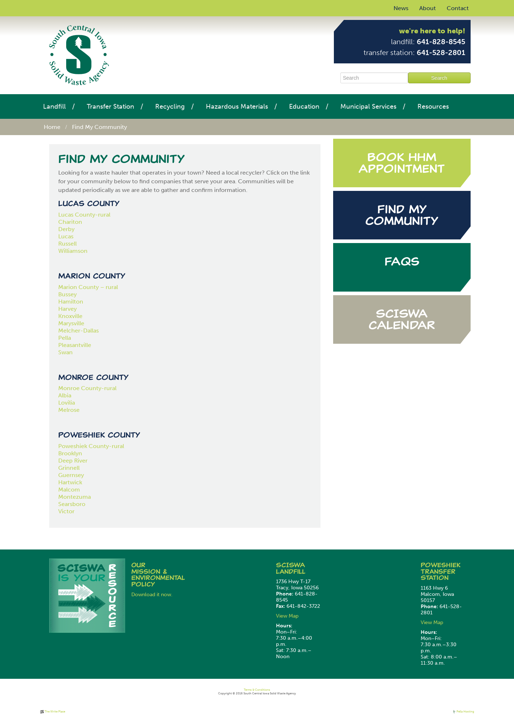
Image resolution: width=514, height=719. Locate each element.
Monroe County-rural (87, 388)
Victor (66, 511)
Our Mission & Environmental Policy (158, 575)
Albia (64, 395)
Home (52, 127)
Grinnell (69, 467)
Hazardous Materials (237, 106)
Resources (433, 106)
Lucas (65, 236)
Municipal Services (368, 106)
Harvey (67, 308)
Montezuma (74, 496)
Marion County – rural (88, 287)
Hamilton (70, 301)
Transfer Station (110, 106)
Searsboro (71, 504)
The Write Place (52, 711)
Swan (65, 352)
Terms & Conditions (257, 689)
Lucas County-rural (85, 214)
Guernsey (71, 475)
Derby (66, 229)
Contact (458, 8)
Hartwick (70, 482)
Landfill (54, 106)
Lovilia (66, 402)
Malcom (69, 489)
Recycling (170, 106)
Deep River (73, 460)
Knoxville (70, 316)
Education (304, 106)
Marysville (71, 323)
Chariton (70, 221)
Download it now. (152, 594)
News (401, 8)
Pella (64, 337)
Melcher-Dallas (78, 330)
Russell (67, 243)
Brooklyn (70, 453)
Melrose (69, 409)
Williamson (73, 250)
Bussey (67, 294)
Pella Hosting (463, 711)
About (427, 8)
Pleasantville (74, 345)
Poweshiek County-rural (91, 446)
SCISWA (290, 565)
